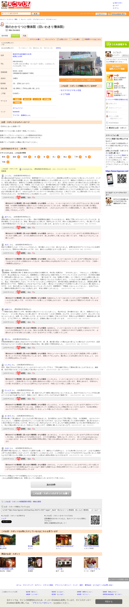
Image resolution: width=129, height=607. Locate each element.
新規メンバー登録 (117, 13)
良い (56, 156)
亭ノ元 (2, 546)
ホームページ (18, 108)
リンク (75, 585)
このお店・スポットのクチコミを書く (51, 493)
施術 (16, 156)
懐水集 (30, 546)
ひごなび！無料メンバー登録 (116, 67)
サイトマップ (28, 585)
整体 (5, 156)
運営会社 (88, 585)
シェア (3, 519)
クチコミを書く (35, 39)
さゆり (7, 448)
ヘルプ (117, 5)
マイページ (113, 112)
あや (6, 217)
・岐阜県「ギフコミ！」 (83, 594)
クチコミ (15, 36)
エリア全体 (65, 94)
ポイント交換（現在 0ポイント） (116, 117)
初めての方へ (119, 3)
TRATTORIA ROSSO (91, 546)
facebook (16, 112)
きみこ (7, 245)
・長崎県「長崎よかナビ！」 (110, 592)
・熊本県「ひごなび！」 (57, 592)
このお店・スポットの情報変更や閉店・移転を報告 (22, 502)
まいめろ (8, 416)
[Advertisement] (117, 28)
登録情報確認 (114, 123)
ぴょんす (8, 390)
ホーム (117, 8)
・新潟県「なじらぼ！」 (57, 594)
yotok (7, 309)
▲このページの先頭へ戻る (118, 579)
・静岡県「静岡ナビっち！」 (84, 592)
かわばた (31, 569)
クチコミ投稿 (48, 585)
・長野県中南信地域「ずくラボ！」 (112, 594)
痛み (67, 156)
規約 (81, 585)
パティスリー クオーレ (92, 569)
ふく (6, 176)
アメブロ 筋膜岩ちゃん (22, 115)
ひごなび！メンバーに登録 (115, 155)
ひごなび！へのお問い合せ (102, 585)
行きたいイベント (115, 108)
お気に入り (64, 39)
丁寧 (78, 156)
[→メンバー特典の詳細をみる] (117, 99)
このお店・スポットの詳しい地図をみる (80, 80)
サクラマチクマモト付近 (70, 90)
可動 (5, 162)
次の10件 (51, 485)
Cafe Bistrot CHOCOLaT (65, 546)
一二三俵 (59, 569)
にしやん (8, 365)
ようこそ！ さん (87, 13)
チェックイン (50, 39)
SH (6, 339)
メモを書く (76, 39)
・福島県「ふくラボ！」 (32, 594)
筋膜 (27, 156)
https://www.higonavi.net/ (117, 171)
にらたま (25, 169)
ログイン (101, 13)
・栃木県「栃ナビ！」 (31, 592)
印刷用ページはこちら (93, 39)
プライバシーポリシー (63, 585)
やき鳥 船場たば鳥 (6, 569)
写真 (24, 36)
